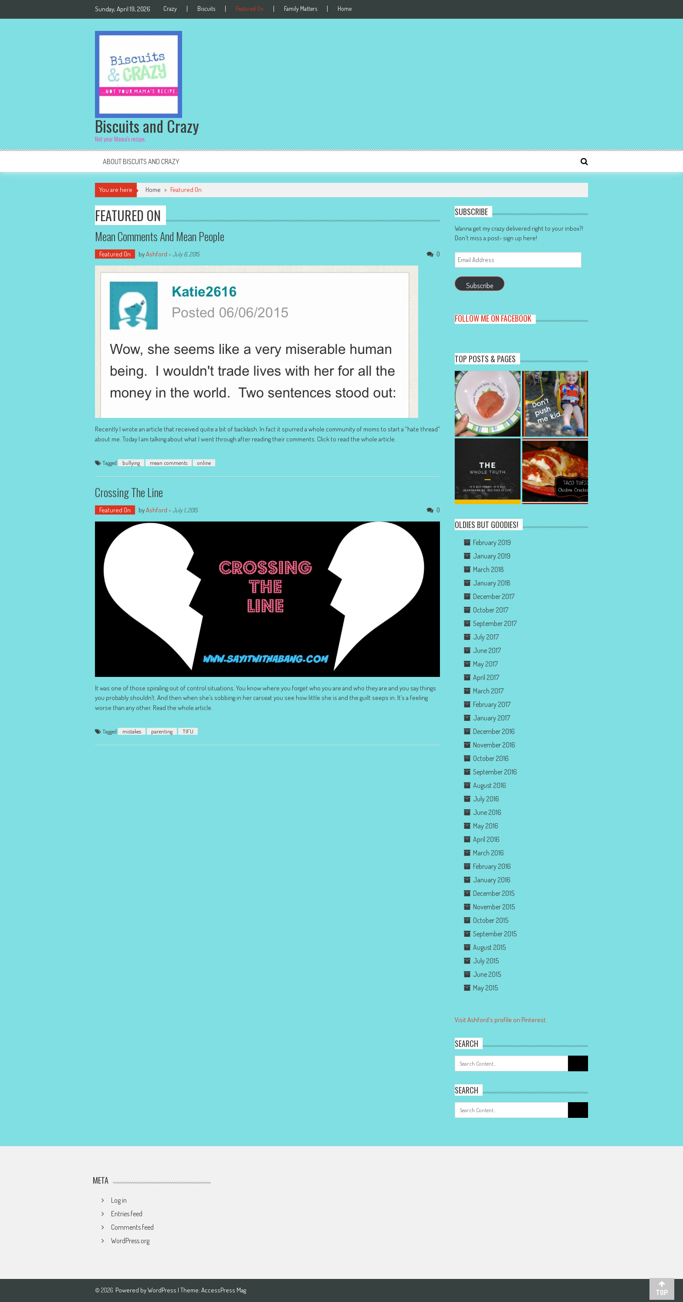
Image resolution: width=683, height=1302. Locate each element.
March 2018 (488, 569)
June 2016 (487, 812)
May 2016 (485, 825)
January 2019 (492, 556)
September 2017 (495, 623)
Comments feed (132, 1227)
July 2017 (486, 636)
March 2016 (488, 852)
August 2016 (489, 785)
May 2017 (485, 663)
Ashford (156, 254)
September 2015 (495, 933)
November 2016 (494, 744)
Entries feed (126, 1213)
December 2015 (493, 893)
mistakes (131, 731)
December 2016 (494, 731)
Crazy (170, 9)
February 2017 (492, 704)
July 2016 (486, 798)
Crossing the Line (129, 492)
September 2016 (495, 771)
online (204, 462)
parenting (161, 731)
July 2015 (486, 960)
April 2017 (486, 677)
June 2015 (487, 974)
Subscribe (480, 285)
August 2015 (489, 947)
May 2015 (485, 987)
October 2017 (490, 610)
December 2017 (493, 596)
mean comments (168, 462)
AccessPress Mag (223, 1290)
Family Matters (300, 9)
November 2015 (494, 906)
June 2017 (487, 650)
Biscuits (206, 9)
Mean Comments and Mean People (159, 236)
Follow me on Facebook (493, 318)
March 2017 (488, 690)
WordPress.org (130, 1240)
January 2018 (492, 583)
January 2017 (491, 717)
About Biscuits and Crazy (141, 161)
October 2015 (490, 920)
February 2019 (492, 542)
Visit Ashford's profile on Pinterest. (501, 1020)
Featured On (250, 9)
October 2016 (491, 758)
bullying (131, 462)
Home (345, 9)
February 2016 (492, 866)
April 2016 (486, 839)
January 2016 (492, 879)
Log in (119, 1200)
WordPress (163, 1290)
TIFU (188, 731)
